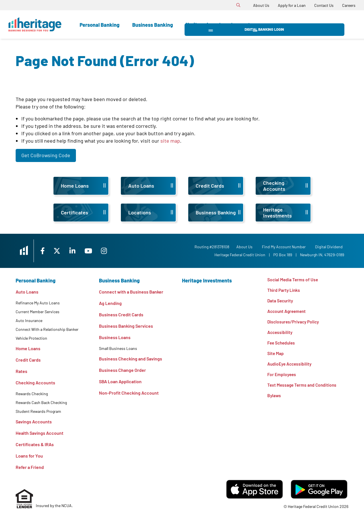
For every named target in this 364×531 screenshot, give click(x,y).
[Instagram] (113, 251)
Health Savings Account (39, 433)
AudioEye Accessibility (290, 366)
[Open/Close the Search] (238, 5)
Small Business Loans (118, 348)
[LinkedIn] (80, 251)
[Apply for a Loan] (292, 5)
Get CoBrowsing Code (45, 155)
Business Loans (115, 337)
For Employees (282, 377)
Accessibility (280, 334)
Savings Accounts (34, 421)
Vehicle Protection (31, 338)
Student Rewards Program (38, 411)
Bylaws (274, 398)
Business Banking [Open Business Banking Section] (152, 25)
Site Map (275, 355)
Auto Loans (27, 291)
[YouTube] (96, 251)
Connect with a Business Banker (131, 291)
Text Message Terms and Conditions (303, 388)
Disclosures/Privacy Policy (294, 323)
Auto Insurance (29, 320)
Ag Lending (110, 303)
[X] (63, 251)
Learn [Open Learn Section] (255, 25)
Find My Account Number (285, 246)
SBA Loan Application (120, 381)
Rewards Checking (32, 393)
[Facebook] (48, 251)
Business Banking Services (126, 326)
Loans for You (29, 455)
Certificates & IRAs (35, 444)
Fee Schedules (282, 344)
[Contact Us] (324, 5)
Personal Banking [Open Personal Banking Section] (99, 25)
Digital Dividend (330, 246)
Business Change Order (122, 370)
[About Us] (261, 5)
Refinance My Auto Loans (38, 302)
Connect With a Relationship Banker (47, 329)
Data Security (280, 301)
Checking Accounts (35, 382)
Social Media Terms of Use (293, 279)
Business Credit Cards (121, 314)
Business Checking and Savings (130, 358)
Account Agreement (287, 312)
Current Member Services (37, 311)
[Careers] (348, 5)
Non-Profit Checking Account (129, 392)
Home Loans (28, 348)
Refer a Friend (30, 467)
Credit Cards (28, 359)
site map (170, 141)
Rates (21, 371)
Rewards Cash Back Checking (41, 402)
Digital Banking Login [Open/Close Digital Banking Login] (307, 24)
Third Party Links (284, 290)
